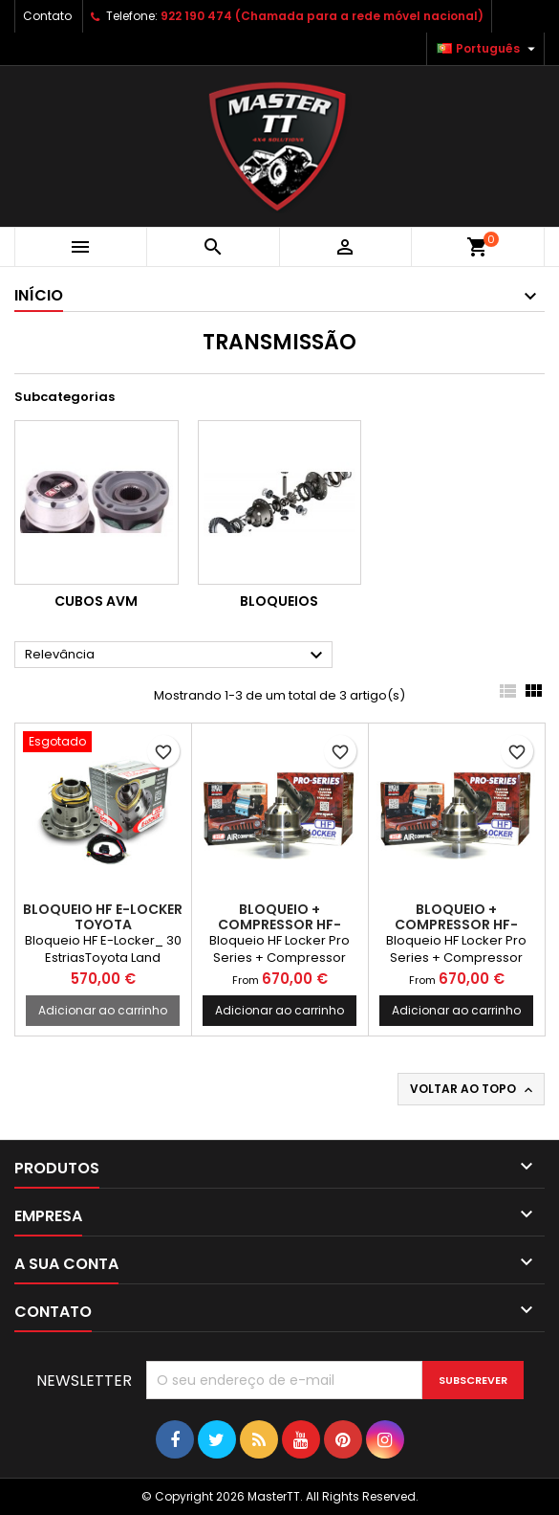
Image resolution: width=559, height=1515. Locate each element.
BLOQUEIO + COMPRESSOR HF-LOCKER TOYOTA (279, 924)
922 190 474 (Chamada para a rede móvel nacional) (322, 16)
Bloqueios (279, 601)
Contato (47, 16)
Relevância (176, 655)
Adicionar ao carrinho (102, 1010)
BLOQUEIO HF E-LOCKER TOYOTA (103, 917)
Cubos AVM (96, 601)
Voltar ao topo (473, 1089)
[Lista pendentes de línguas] (488, 49)
